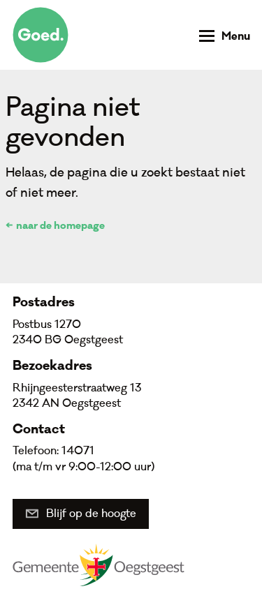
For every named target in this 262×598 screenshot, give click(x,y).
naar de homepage (60, 227)
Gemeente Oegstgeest (98, 564)
